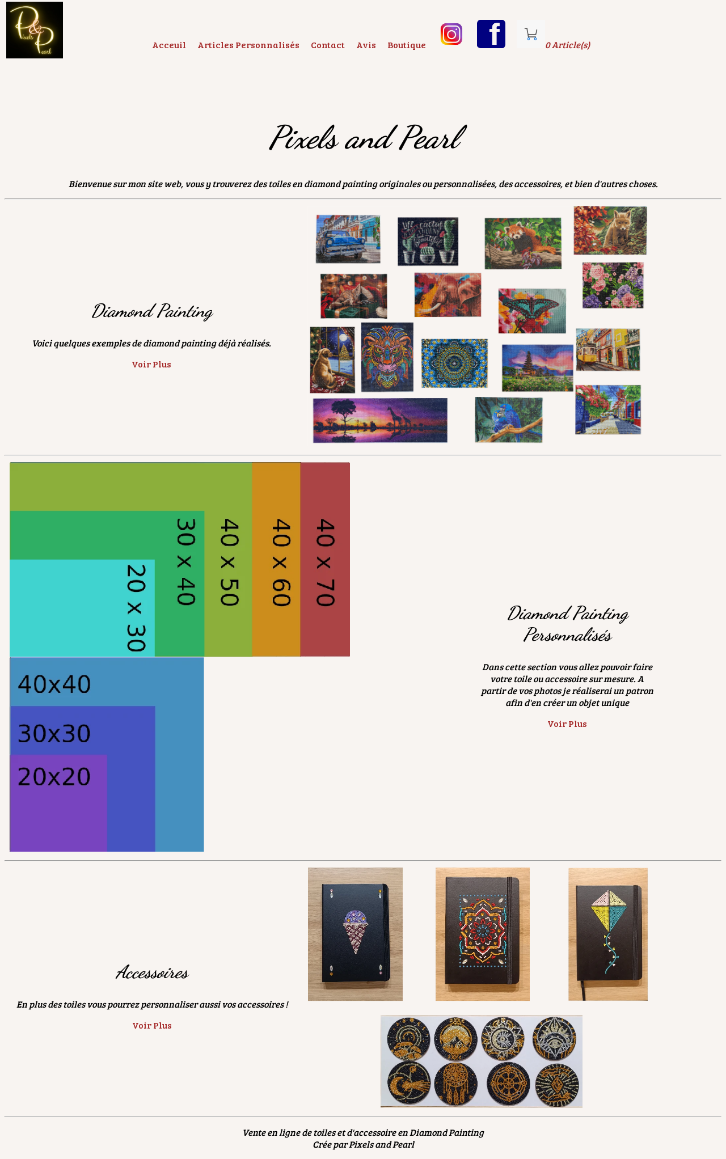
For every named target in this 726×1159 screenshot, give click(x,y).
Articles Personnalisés (248, 44)
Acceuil (169, 44)
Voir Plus (151, 364)
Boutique (406, 44)
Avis (366, 44)
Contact (328, 44)
